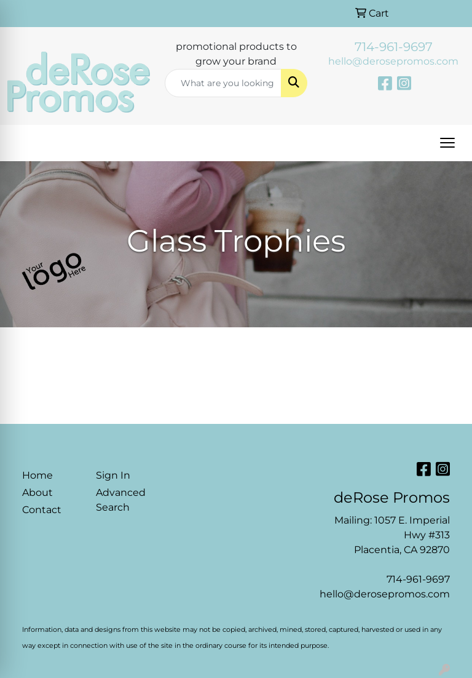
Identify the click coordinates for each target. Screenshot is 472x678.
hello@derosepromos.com (393, 61)
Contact (41, 510)
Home (37, 475)
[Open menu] (447, 142)
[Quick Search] (223, 83)
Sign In (113, 475)
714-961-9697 (394, 46)
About (37, 492)
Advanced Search (121, 500)
